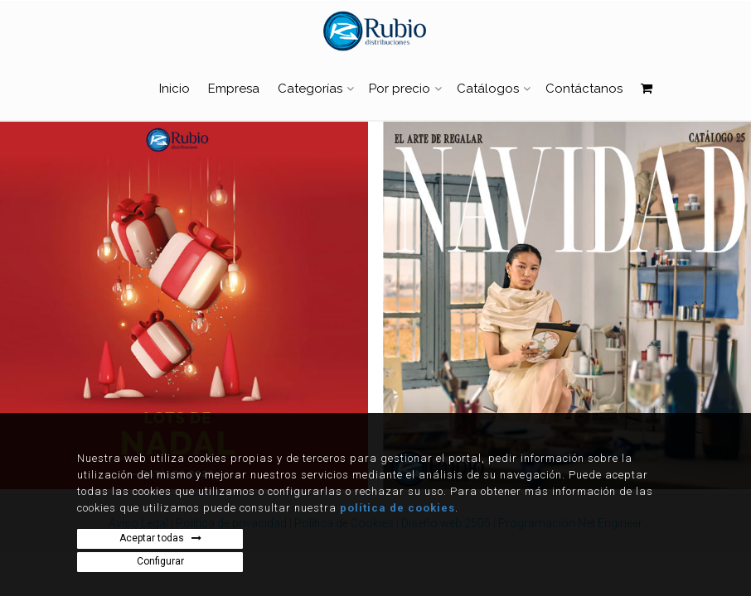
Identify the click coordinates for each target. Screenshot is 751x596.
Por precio (399, 88)
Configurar (160, 561)
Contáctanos (584, 88)
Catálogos (488, 88)
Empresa (233, 88)
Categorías (310, 88)
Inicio (174, 88)
